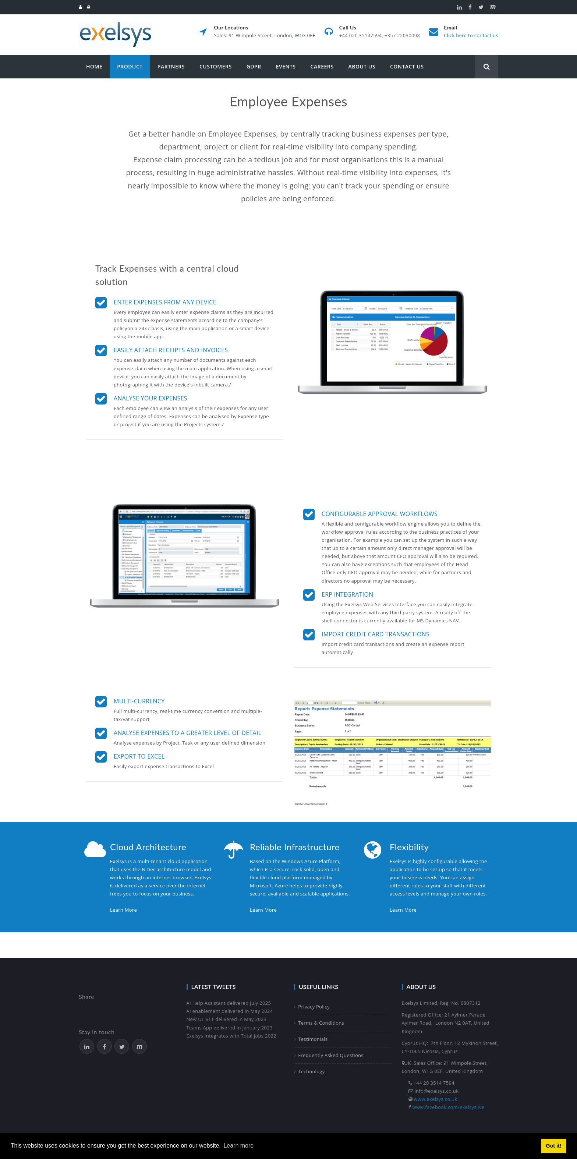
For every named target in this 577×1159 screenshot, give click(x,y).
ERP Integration (348, 594)
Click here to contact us (471, 35)
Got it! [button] (553, 1146)
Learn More (123, 910)
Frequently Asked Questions (329, 1055)
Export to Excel (139, 756)
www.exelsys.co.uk (435, 1099)
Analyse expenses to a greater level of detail (187, 733)
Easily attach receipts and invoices (171, 350)
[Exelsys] (115, 25)
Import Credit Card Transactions (375, 634)
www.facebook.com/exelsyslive (449, 1107)
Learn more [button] (238, 1145)
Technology (309, 1071)
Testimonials (311, 1039)
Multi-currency (139, 701)
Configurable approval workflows (380, 514)
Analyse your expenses (150, 398)
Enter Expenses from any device (165, 302)
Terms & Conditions (319, 1023)
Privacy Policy (312, 1006)
